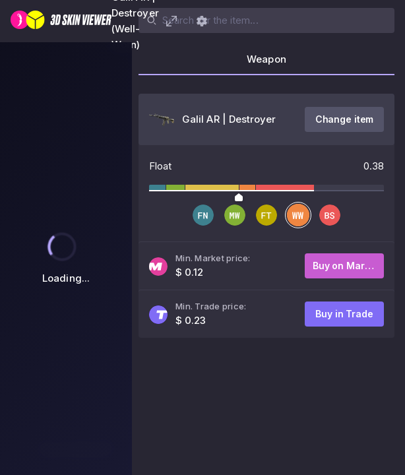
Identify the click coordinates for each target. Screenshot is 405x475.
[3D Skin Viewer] (61, 21)
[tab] (266, 63)
